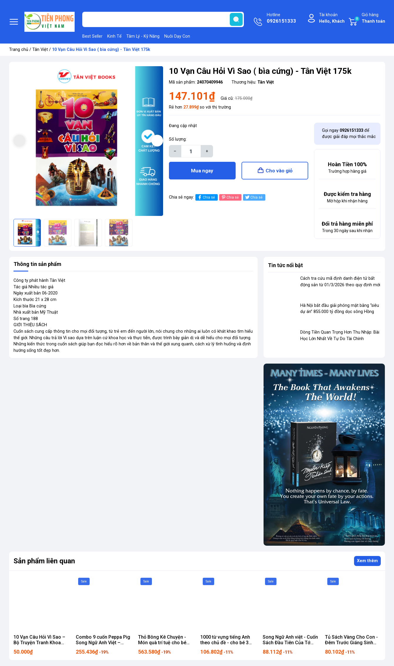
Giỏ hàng (369, 18)
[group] (88, 141)
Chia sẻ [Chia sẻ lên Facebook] (206, 197)
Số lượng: (178, 139)
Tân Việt (40, 49)
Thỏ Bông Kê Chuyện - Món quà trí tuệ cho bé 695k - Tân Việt (162, 642)
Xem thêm (367, 560)
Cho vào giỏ (279, 171)
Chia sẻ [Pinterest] (230, 197)
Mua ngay (202, 171)
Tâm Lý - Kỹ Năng (143, 36)
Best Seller (92, 36)
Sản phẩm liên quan (44, 561)
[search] (236, 19)
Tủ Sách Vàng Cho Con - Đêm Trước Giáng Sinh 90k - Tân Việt (351, 642)
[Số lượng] (191, 151)
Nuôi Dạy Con (177, 36)
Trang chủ (18, 49)
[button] (157, 140)
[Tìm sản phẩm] (163, 19)
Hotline (281, 18)
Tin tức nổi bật (285, 265)
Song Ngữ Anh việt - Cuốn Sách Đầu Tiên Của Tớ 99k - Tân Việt (290, 642)
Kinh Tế (114, 36)
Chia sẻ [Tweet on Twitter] (253, 197)
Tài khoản (332, 18)
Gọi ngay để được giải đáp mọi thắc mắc (349, 133)
